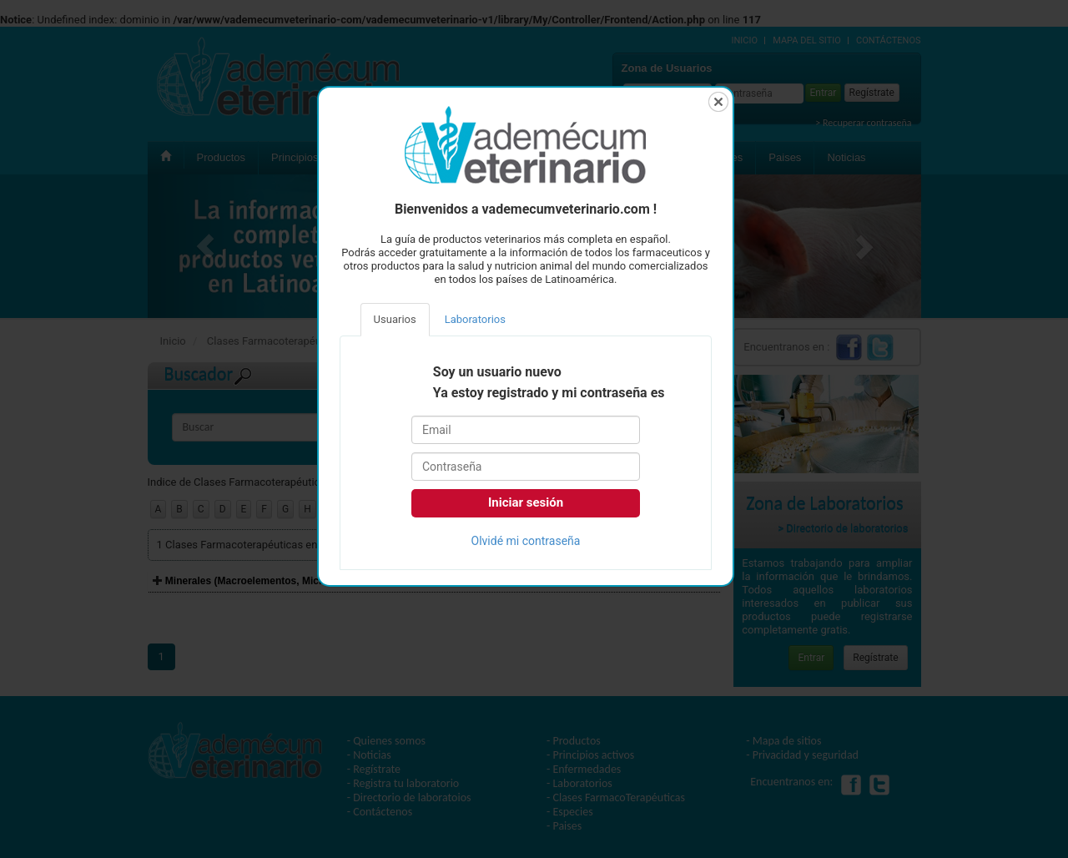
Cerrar (718, 102)
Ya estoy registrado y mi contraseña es (549, 393)
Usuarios (395, 319)
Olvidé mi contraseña (526, 541)
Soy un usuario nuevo (497, 372)
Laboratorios (475, 319)
